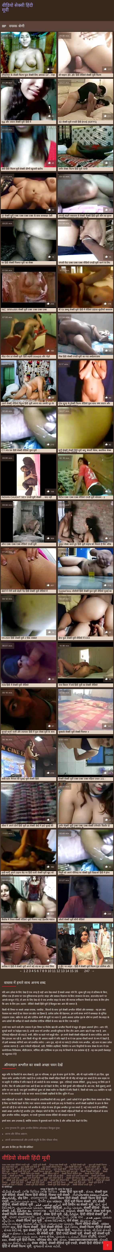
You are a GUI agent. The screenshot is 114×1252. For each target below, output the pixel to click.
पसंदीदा (40, 1009)
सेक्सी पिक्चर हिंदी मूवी (90, 1171)
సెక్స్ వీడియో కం (21, 1211)
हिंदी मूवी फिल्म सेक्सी (77, 1201)
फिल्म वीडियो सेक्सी (87, 1224)
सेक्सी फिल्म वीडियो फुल (71, 1173)
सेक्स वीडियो (39, 1243)
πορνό (70, 1211)
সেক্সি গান (77, 1217)
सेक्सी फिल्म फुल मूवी (29, 1220)
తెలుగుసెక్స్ (9, 1198)
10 (49, 971)
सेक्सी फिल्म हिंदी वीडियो (32, 1195)
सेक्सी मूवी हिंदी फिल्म (57, 1182)
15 (72, 971)
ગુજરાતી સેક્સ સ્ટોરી (46, 1246)
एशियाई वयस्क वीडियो (75, 1082)
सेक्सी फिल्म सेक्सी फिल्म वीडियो (22, 1214)
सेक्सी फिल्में (84, 1211)
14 (67, 971)
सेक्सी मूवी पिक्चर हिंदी (75, 1178)
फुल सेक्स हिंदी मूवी (10, 1167)
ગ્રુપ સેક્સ (46, 1236)
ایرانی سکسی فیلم (48, 1204)
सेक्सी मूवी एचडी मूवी (10, 1178)
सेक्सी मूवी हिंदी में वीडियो (12, 1184)
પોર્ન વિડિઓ (56, 1211)
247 (87, 971)
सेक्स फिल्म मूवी (76, 1169)
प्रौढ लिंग (23, 1198)
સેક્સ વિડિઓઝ (55, 1220)
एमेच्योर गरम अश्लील (81, 1042)
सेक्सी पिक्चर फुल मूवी (43, 1171)
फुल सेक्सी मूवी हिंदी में (30, 1167)
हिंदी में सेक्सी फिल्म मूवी (16, 1246)
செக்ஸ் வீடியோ (34, 1224)
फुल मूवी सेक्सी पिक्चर (98, 1165)
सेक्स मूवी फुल (102, 1211)
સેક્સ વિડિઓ (12, 1230)
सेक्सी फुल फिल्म (16, 1176)
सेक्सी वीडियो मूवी (23, 1204)
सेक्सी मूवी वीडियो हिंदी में (82, 1180)
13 (63, 971)
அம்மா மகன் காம (23, 1201)
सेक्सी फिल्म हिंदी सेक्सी (64, 1198)
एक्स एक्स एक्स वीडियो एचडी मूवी (16, 1165)
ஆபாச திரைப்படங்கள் (18, 1233)
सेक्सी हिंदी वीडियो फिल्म (94, 1243)
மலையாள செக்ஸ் (60, 1224)
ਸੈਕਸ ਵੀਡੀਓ (88, 1236)
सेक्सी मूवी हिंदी (17, 1182)
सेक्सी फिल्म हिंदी (59, 1230)
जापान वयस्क (40, 1103)
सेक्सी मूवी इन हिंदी (55, 1176)
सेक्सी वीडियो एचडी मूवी (82, 1184)
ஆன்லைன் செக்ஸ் (29, 1207)
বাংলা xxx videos (50, 1201)
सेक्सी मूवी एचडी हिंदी (31, 1178)
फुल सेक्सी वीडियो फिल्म (52, 1167)
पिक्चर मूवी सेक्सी (60, 1195)
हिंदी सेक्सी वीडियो (52, 1227)
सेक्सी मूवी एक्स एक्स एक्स (77, 1176)
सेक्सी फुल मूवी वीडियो (35, 1176)
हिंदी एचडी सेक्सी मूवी (69, 1233)
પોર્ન (97, 1204)
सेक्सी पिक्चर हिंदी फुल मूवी (66, 1171)
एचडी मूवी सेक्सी (39, 1165)
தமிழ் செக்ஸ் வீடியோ (52, 1217)
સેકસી (103, 1240)
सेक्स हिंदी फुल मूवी (72, 1191)
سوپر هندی (93, 1217)
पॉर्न (55, 1240)
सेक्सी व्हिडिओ (53, 1207)
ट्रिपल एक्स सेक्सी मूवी (58, 1165)
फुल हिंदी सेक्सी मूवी (25, 1169)
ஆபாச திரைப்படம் (16, 1243)
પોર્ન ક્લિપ (70, 1227)
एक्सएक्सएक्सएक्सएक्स (83, 1240)
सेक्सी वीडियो (92, 1207)
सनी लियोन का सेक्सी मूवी (77, 1204)
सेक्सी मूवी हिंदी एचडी (35, 1182)
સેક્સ (89, 1191)
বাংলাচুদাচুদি (39, 1198)
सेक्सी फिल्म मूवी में (51, 1173)
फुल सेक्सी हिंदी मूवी (73, 1167)
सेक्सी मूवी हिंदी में (96, 1182)
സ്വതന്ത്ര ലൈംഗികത (90, 1195)
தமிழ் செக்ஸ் (73, 1207)
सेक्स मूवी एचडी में (93, 1169)
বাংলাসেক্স (40, 1211)
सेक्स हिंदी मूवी (53, 1214)
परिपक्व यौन (44, 1240)
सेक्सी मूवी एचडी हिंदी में (53, 1178)
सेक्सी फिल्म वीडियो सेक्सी (95, 1227)
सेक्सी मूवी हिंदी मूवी (77, 1182)
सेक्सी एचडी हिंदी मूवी (21, 1171)
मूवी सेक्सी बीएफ (43, 1169)
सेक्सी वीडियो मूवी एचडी (63, 1243)
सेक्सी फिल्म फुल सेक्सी (30, 1173)
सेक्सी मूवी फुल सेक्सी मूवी (17, 1180)
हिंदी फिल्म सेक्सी (28, 1227)
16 (76, 971)
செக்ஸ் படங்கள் (67, 1236)
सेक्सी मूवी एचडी (98, 1176)
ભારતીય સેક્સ (81, 1230)
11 (54, 971)
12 (58, 971)
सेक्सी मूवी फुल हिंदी (39, 1180)
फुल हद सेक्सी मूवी (92, 1167)
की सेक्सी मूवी (45, 1233)
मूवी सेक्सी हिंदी (60, 1169)
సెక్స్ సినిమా (70, 1214)
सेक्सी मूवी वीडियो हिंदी (59, 1180)
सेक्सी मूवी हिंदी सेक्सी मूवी (58, 1184)
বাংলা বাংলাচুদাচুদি (22, 1217)
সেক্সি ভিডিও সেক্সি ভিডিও (40, 1191)
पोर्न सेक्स (72, 1220)
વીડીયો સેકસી (11, 1191)
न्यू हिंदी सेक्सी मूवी (78, 1165)
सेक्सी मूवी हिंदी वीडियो (35, 1184)
